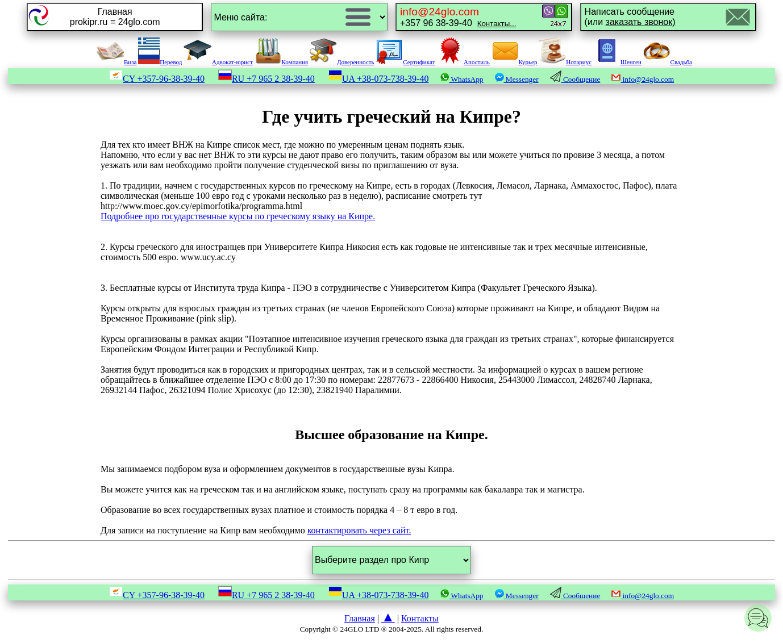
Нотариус (565, 62)
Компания (282, 62)
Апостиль (463, 62)
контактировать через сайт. (359, 530)
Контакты (420, 618)
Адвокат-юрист (218, 62)
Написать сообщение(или (630, 17)
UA (378, 78)
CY (157, 78)
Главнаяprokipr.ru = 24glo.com (115, 17)
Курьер (515, 62)
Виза (116, 62)
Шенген (617, 62)
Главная (359, 618)
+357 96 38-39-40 (458, 17)
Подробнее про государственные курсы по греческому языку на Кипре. (238, 216)
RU (266, 78)
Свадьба (667, 62)
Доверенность (342, 62)
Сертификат (405, 62)
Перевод (160, 62)
